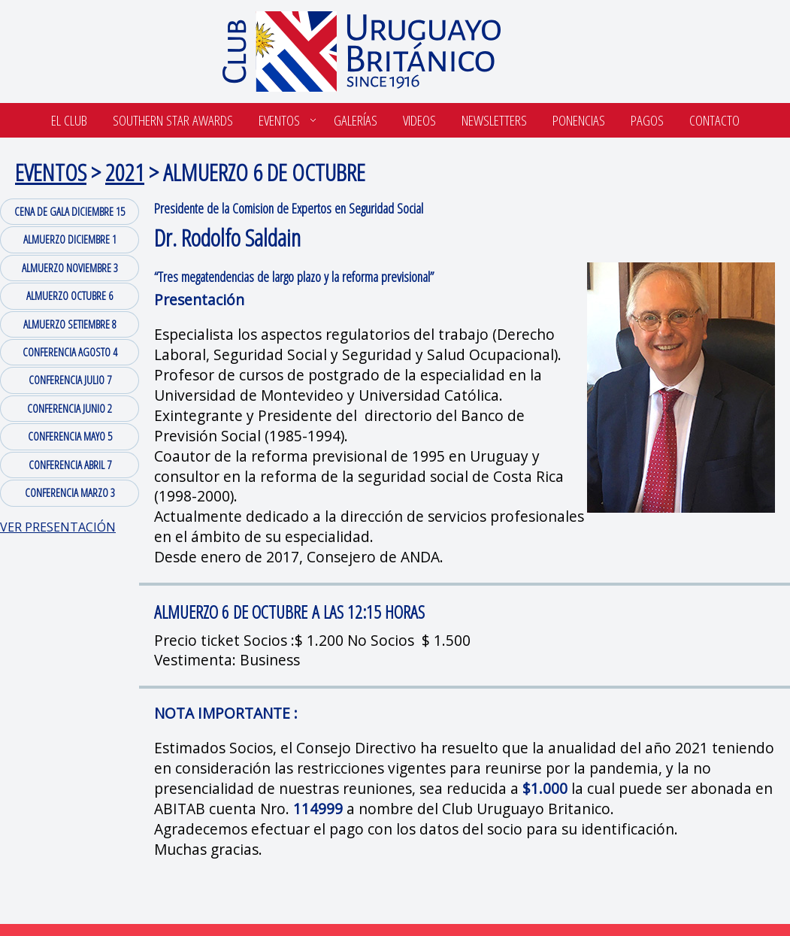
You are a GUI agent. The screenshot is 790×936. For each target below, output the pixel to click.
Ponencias (578, 120)
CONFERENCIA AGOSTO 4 (70, 351)
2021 (124, 172)
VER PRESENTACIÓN (58, 527)
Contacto (714, 120)
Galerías (355, 120)
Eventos (279, 120)
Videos (419, 120)
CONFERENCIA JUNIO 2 (69, 408)
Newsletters (494, 120)
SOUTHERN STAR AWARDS (173, 120)
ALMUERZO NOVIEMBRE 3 (70, 267)
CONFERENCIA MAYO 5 (70, 436)
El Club (69, 120)
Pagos (647, 120)
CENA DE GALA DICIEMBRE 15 (69, 211)
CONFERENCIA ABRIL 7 (70, 464)
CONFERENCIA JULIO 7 (70, 379)
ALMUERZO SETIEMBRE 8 (70, 324)
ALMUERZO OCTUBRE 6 (69, 295)
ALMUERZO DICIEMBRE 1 (70, 239)
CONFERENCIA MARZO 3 (70, 492)
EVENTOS (50, 172)
